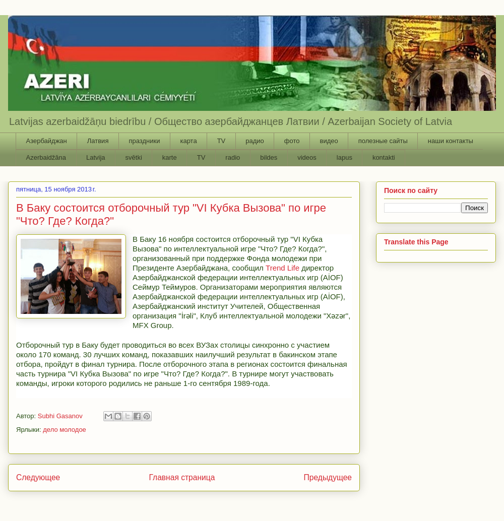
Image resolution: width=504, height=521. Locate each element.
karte (169, 157)
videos (307, 157)
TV (221, 141)
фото (292, 141)
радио (254, 141)
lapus (344, 157)
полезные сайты (383, 141)
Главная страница (182, 477)
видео (329, 141)
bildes (268, 157)
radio (232, 157)
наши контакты (450, 141)
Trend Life (282, 268)
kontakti (383, 157)
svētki (133, 157)
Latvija (95, 157)
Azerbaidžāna (46, 157)
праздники (144, 141)
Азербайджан (46, 141)
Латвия (98, 141)
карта (188, 141)
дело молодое (64, 429)
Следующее (38, 477)
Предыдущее (328, 477)
